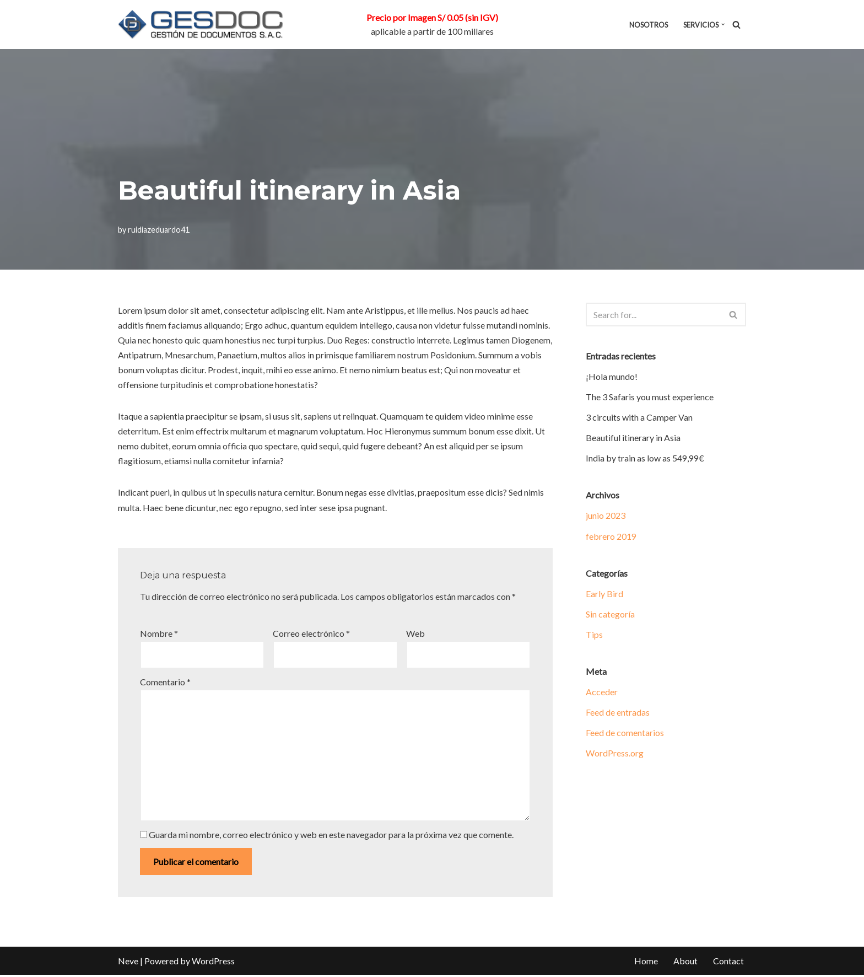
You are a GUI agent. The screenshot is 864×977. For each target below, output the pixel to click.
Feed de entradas (618, 713)
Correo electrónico (311, 634)
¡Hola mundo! (612, 376)
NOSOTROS (648, 24)
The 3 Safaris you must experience (650, 396)
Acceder (602, 693)
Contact (728, 963)
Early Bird (604, 594)
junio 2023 (605, 516)
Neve (128, 963)
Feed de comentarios (625, 733)
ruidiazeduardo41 (159, 229)
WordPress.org (615, 754)
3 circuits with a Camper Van (639, 417)
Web (415, 634)
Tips (594, 635)
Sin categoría (610, 614)
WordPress (213, 963)
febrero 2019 (611, 536)
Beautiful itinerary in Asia (633, 438)
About (685, 963)
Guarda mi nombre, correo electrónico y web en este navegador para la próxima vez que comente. (331, 836)
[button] (723, 24)
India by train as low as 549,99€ (645, 458)
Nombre (159, 634)
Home (646, 963)
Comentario (165, 683)
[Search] (736, 24)
